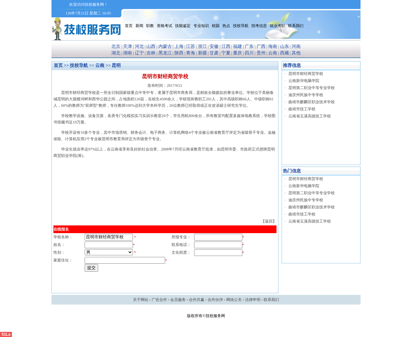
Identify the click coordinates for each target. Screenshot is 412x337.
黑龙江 (165, 52)
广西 (261, 46)
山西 (150, 46)
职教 (150, 25)
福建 (237, 46)
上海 (178, 46)
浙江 (202, 46)
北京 (115, 46)
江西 (225, 46)
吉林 (150, 52)
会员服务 (178, 299)
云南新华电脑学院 (303, 80)
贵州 (261, 52)
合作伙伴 (215, 299)
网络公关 (234, 299)
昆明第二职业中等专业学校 (311, 88)
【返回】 (268, 221)
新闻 (139, 25)
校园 (216, 25)
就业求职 (277, 25)
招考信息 (259, 25)
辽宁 (139, 52)
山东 (284, 46)
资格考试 (164, 25)
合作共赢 (196, 299)
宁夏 (225, 52)
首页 (129, 25)
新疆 (202, 52)
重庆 (237, 52)
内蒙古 (165, 46)
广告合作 (159, 299)
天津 (127, 46)
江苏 (190, 46)
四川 (249, 52)
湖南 (127, 52)
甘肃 (214, 52)
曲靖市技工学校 (301, 109)
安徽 (214, 46)
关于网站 (140, 299)
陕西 (178, 52)
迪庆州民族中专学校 (305, 95)
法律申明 (252, 299)
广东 (249, 46)
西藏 (284, 52)
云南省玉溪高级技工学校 (309, 116)
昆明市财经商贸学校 (305, 73)
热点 (226, 25)
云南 (272, 52)
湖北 (115, 52)
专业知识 (201, 25)
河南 (296, 46)
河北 (139, 46)
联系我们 (296, 25)
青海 (190, 52)
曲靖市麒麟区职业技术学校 (311, 102)
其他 (296, 52)
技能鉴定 (183, 25)
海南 (272, 46)
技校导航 (240, 25)
